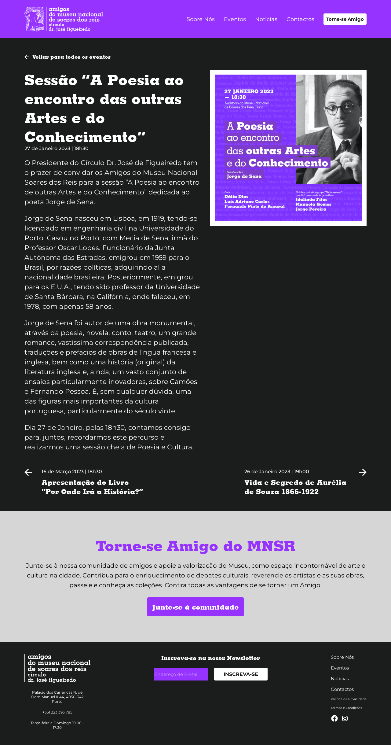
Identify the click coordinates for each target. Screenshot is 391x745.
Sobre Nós (201, 19)
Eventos (235, 19)
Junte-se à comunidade (195, 606)
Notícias (266, 19)
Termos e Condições (346, 708)
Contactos (300, 19)
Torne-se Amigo (345, 19)
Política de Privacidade (349, 699)
